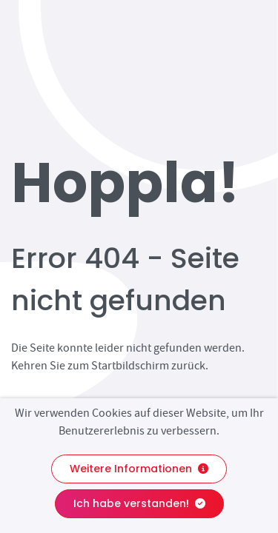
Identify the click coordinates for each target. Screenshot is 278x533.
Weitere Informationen (139, 468)
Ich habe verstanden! (139, 503)
